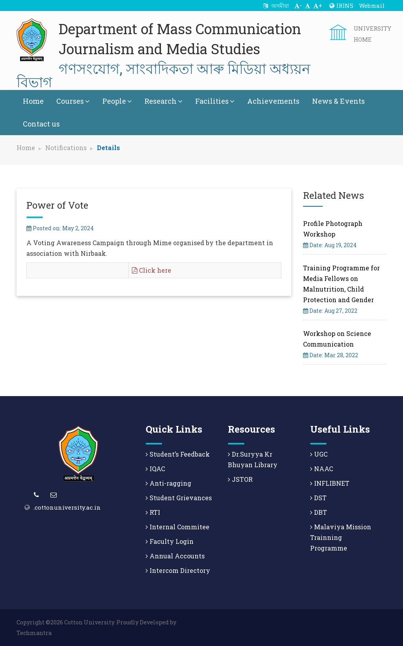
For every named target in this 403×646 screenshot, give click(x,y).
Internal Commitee (177, 527)
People (117, 101)
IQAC (155, 468)
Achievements (273, 101)
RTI (153, 512)
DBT (318, 512)
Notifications (66, 147)
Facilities (215, 101)
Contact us (41, 123)
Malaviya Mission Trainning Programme (340, 537)
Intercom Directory (178, 570)
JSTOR (240, 479)
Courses (73, 101)
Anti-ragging (168, 483)
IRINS (341, 5)
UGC (318, 454)
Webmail (372, 5)
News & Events (338, 101)
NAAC (321, 468)
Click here (151, 270)
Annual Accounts (175, 556)
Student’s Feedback (178, 454)
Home (33, 101)
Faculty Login (170, 541)
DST (318, 498)
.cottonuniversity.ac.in (67, 507)
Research (163, 101)
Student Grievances (179, 498)
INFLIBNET (329, 483)
